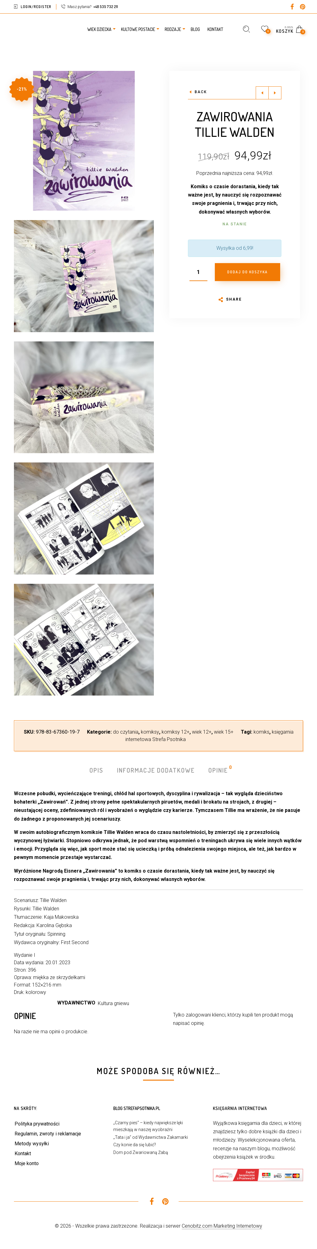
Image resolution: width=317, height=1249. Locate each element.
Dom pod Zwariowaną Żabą (140, 1152)
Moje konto (27, 1163)
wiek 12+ (201, 732)
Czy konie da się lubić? (134, 1144)
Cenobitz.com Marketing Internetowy (222, 1226)
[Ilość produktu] (198, 272)
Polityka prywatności (37, 1124)
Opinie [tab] (218, 769)
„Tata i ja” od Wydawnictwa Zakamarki (150, 1137)
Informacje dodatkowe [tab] (156, 770)
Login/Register (36, 6)
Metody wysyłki (32, 1144)
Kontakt (23, 1153)
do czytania (125, 732)
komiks (261, 732)
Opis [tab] (96, 770)
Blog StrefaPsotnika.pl (136, 1108)
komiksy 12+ (175, 732)
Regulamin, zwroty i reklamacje (48, 1134)
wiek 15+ (223, 732)
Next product (275, 93)
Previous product (262, 93)
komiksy (150, 732)
